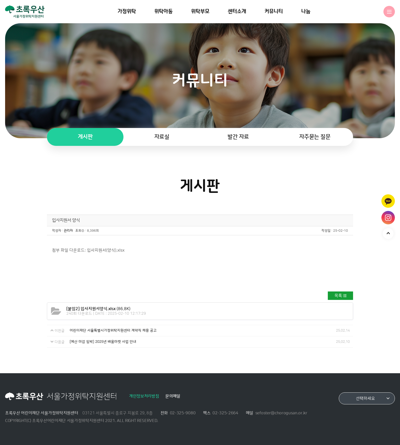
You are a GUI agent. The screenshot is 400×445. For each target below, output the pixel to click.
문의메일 (172, 396)
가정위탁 (127, 11)
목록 (338, 295)
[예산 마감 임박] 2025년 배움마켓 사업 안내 (103, 342)
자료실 (161, 137)
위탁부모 (200, 11)
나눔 (305, 11)
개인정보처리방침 (144, 396)
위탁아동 (163, 11)
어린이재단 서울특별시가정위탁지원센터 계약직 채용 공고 (113, 331)
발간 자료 (238, 137)
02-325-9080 (182, 413)
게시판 (85, 137)
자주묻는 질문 (315, 137)
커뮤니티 (274, 11)
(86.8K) (98, 309)
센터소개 (237, 11)
